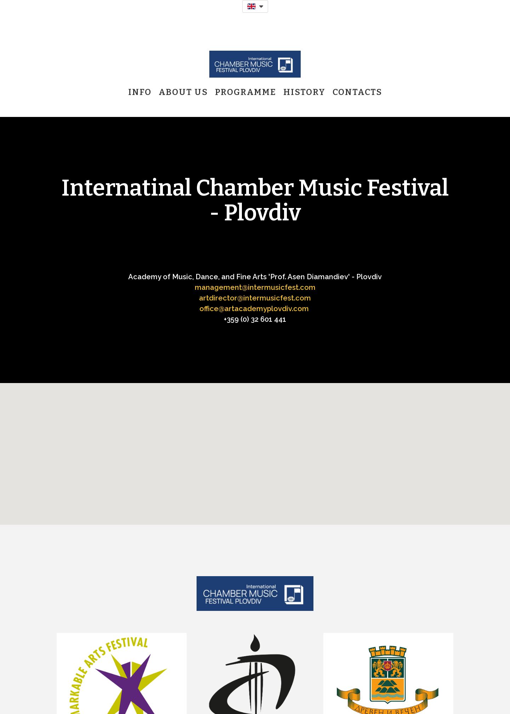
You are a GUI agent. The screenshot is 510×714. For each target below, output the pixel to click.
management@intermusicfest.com (255, 287)
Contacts (357, 92)
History (304, 92)
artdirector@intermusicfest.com (255, 298)
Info (140, 92)
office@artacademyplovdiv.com (254, 308)
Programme (245, 92)
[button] (255, 6)
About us (183, 92)
